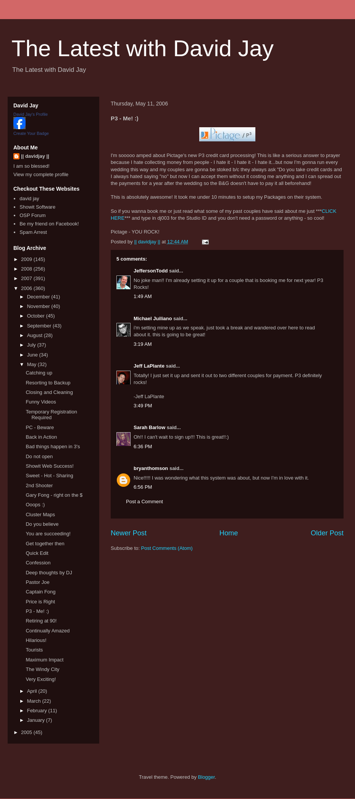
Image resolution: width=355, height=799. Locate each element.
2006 (27, 288)
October (36, 316)
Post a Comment (144, 501)
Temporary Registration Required (51, 415)
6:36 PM (143, 446)
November (39, 306)
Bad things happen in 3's (53, 446)
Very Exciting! (41, 679)
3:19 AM (143, 344)
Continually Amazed (47, 631)
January (36, 720)
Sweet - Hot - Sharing (49, 475)
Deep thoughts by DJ (49, 572)
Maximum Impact (44, 660)
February (37, 710)
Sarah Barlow (149, 427)
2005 (27, 732)
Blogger (206, 777)
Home (228, 533)
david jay (29, 198)
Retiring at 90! (41, 621)
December (39, 297)
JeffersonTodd (151, 271)
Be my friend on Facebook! (49, 224)
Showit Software (37, 207)
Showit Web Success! (49, 466)
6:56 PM (143, 487)
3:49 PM (143, 405)
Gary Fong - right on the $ (54, 495)
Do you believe (42, 524)
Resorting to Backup (48, 383)
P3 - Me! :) (37, 611)
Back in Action (41, 437)
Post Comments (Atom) (167, 548)
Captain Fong (40, 592)
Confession (38, 563)
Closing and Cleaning (49, 392)
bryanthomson (151, 468)
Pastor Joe (37, 582)
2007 (27, 278)
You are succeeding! (48, 533)
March (34, 701)
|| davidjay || (35, 156)
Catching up (39, 373)
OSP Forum (32, 215)
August (35, 335)
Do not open (39, 456)
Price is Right (40, 602)
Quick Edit (37, 553)
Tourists (34, 650)
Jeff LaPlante (149, 366)
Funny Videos (41, 402)
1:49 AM (143, 296)
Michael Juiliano (153, 318)
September (40, 326)
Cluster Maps (40, 514)
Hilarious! (36, 640)
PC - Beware (40, 427)
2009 (27, 259)
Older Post (327, 533)
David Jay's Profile (30, 114)
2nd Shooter (39, 485)
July (32, 345)
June (33, 355)
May (32, 364)
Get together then (45, 543)
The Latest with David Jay (142, 48)
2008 (27, 269)
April (33, 691)
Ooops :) (35, 504)
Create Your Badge (31, 133)
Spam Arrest (33, 232)
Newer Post (129, 533)
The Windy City (42, 669)
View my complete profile (40, 174)
